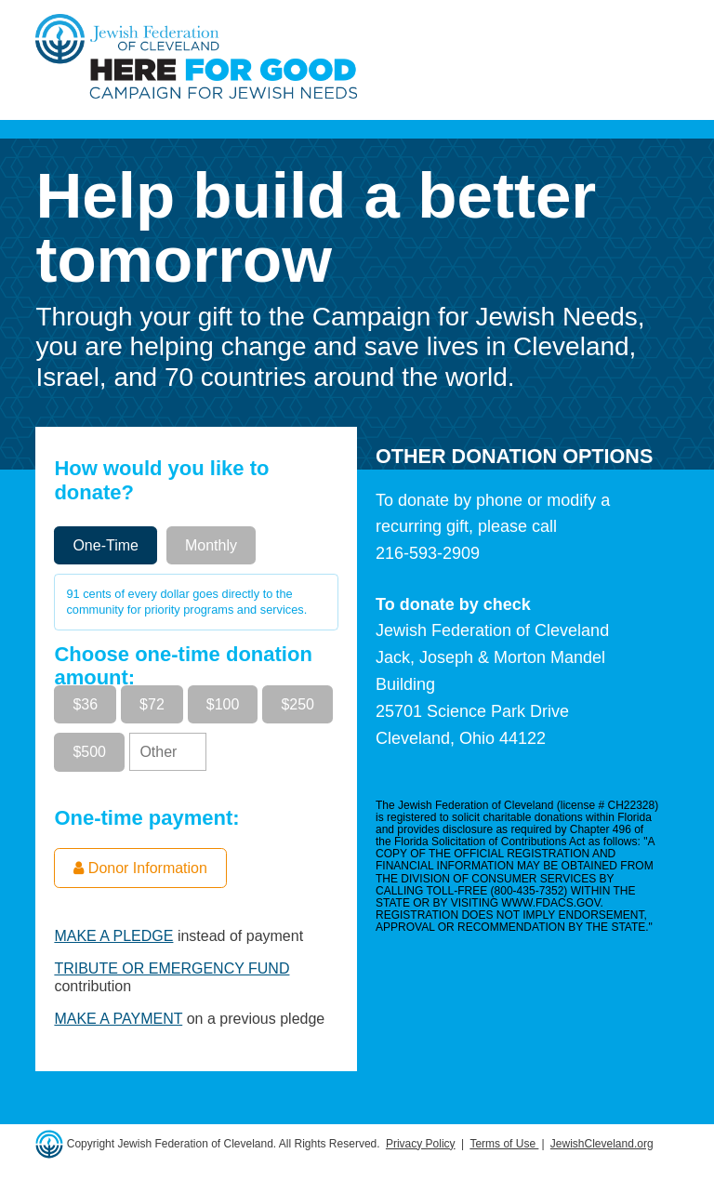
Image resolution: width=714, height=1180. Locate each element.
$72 (152, 704)
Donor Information (140, 868)
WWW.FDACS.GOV (550, 902)
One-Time (106, 545)
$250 (297, 704)
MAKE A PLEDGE (113, 936)
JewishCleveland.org (602, 1143)
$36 (85, 704)
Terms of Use (503, 1143)
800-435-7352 (529, 890)
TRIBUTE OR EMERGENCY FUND (171, 968)
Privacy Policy (421, 1143)
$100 (223, 704)
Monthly (211, 545)
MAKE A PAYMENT (118, 1019)
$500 (89, 752)
